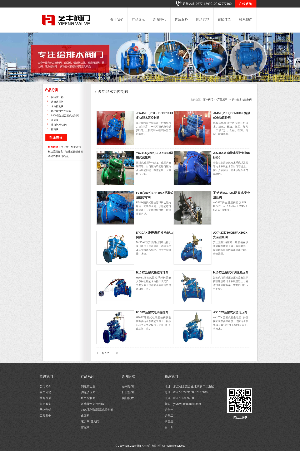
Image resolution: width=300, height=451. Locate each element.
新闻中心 (159, 19)
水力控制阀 (57, 106)
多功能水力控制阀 (61, 111)
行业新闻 (128, 392)
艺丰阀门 (208, 99)
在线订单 (224, 19)
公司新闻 (128, 386)
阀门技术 (128, 398)
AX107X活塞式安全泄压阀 (230, 312)
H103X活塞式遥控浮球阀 (152, 272)
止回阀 (55, 120)
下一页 (114, 353)
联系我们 (245, 19)
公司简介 (45, 386)
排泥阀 (55, 129)
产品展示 (138, 19)
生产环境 (45, 392)
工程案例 (45, 415)
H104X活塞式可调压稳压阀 (230, 272)
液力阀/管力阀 (59, 124)
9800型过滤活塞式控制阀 (65, 115)
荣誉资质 (45, 398)
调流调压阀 (57, 101)
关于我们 (117, 19)
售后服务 (181, 19)
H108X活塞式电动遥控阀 (152, 312)
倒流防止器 (57, 97)
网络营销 (202, 19)
